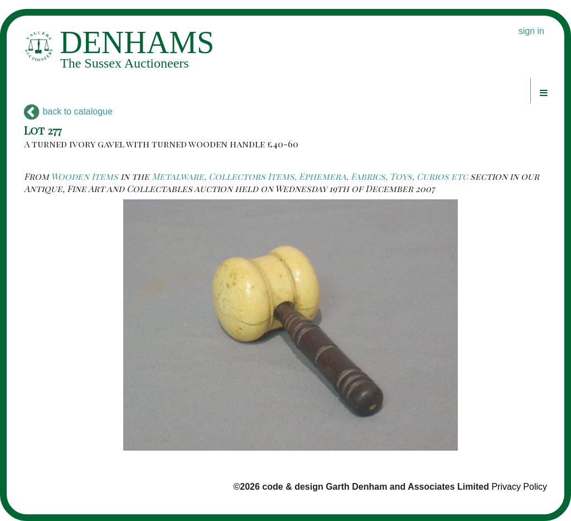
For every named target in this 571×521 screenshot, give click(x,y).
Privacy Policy (519, 486)
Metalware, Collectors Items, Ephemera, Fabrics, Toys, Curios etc (310, 176)
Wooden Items (84, 176)
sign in (531, 31)
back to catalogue (68, 111)
